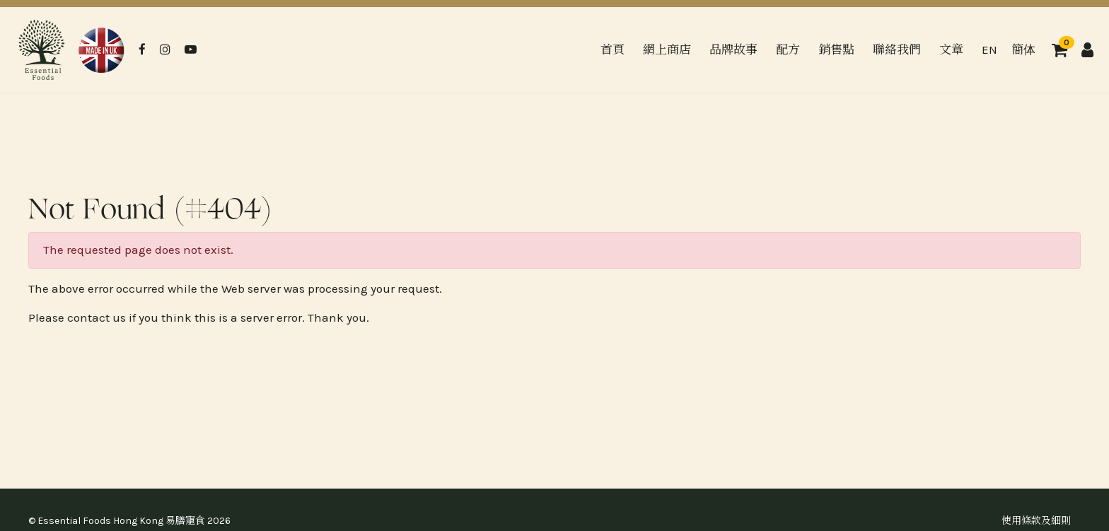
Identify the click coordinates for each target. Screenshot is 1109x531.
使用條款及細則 (1036, 521)
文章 (951, 49)
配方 (788, 49)
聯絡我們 (897, 49)
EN (989, 49)
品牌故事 (733, 49)
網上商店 (667, 49)
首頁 (612, 49)
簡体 (1023, 49)
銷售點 (836, 49)
